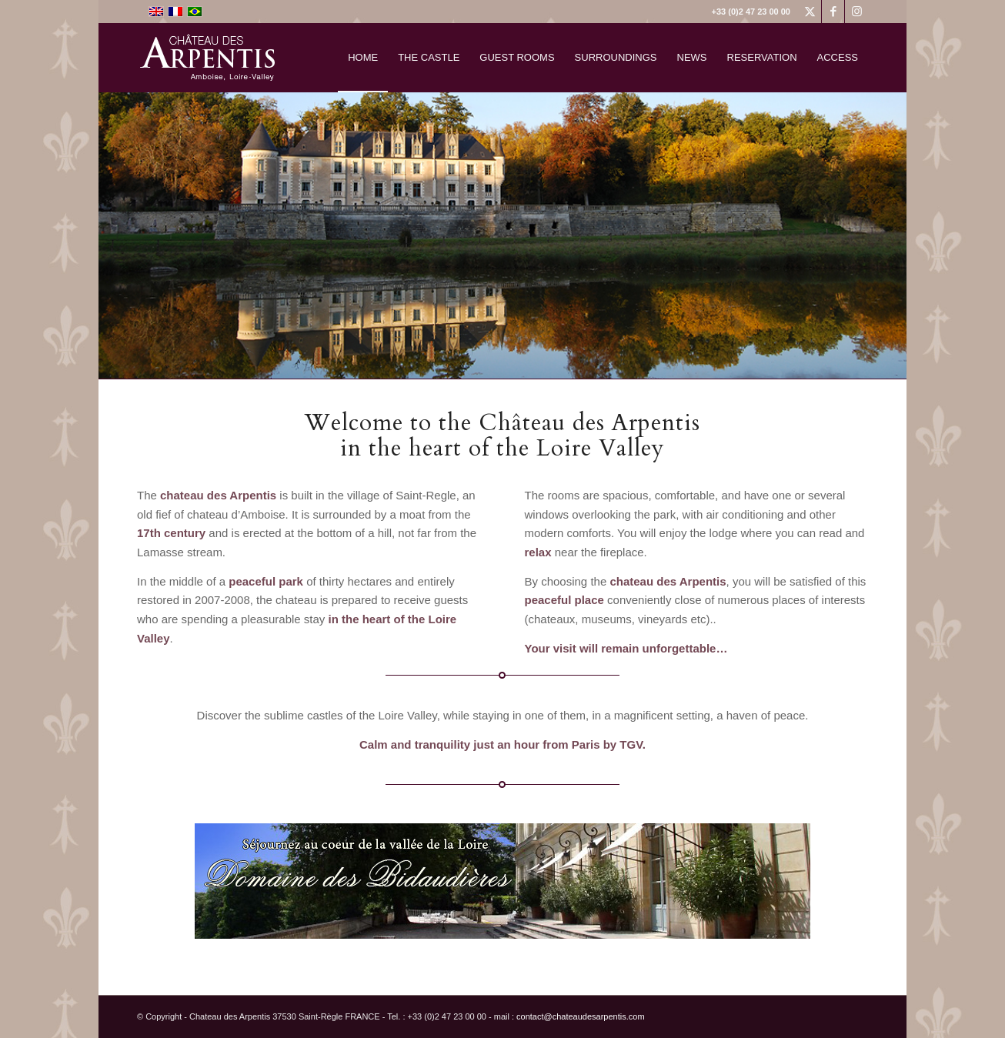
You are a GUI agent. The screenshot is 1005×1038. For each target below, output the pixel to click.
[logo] (216, 58)
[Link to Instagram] (856, 11)
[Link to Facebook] (833, 11)
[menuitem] (363, 58)
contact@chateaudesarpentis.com (580, 1016)
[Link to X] (810, 11)
